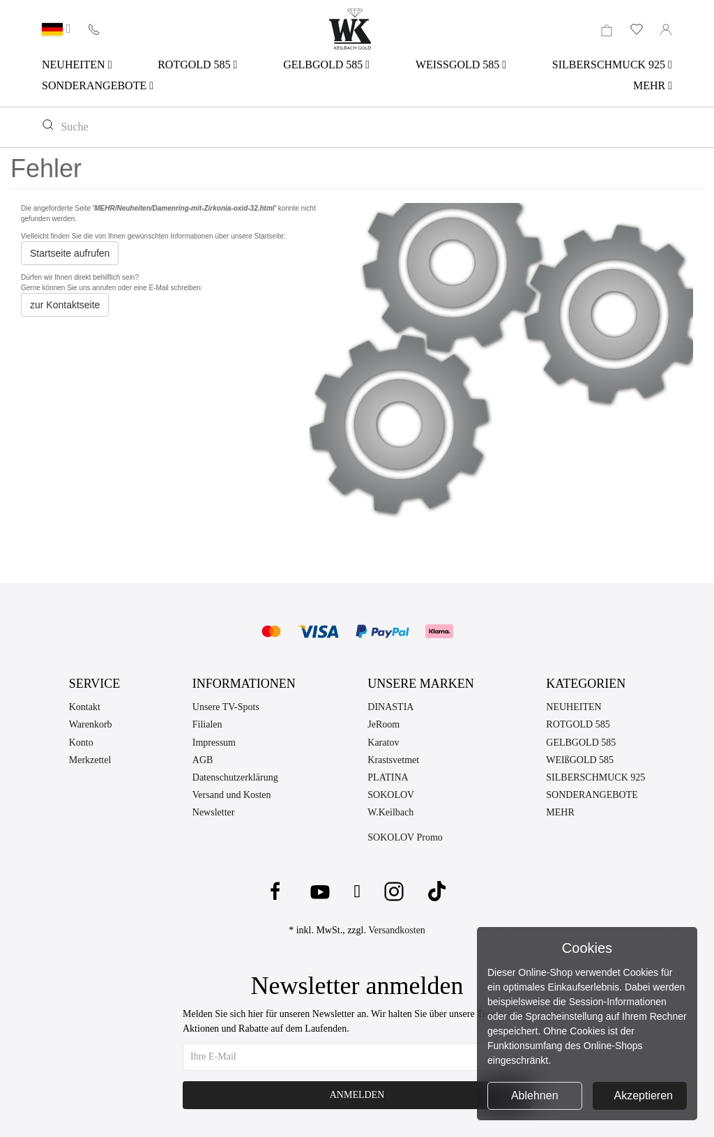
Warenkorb (90, 724)
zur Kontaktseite (65, 304)
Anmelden (357, 1095)
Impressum (214, 742)
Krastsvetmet (393, 760)
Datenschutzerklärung (235, 777)
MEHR (652, 85)
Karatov (383, 742)
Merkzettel (90, 760)
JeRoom (383, 724)
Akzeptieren (644, 1095)
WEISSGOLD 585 (461, 64)
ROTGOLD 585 (197, 64)
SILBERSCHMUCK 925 (612, 64)
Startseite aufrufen (69, 253)
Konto (81, 742)
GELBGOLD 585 (326, 64)
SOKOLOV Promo (404, 837)
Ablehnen (535, 1095)
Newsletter (213, 812)
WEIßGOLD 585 (580, 760)
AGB (202, 760)
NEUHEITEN (77, 64)
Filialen (207, 724)
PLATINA (387, 777)
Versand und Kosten (231, 795)
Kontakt (84, 707)
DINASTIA (390, 707)
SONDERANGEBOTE (97, 85)
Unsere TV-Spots (225, 707)
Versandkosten (396, 930)
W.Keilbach (390, 812)
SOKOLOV (390, 795)
